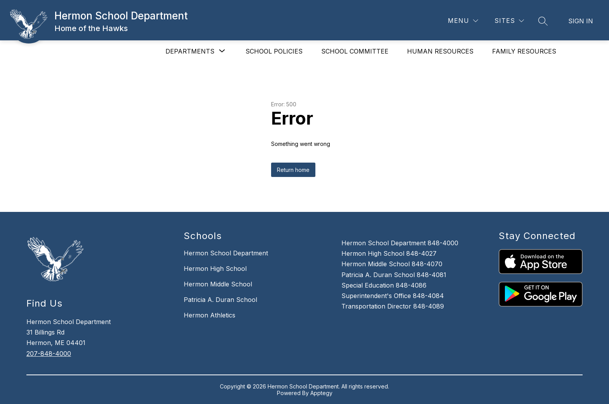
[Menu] (463, 21)
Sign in (580, 21)
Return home (293, 169)
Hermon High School (215, 268)
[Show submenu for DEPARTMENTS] (189, 51)
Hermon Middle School (218, 284)
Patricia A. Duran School (220, 299)
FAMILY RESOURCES (524, 51)
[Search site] (543, 21)
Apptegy (321, 393)
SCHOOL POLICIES (274, 51)
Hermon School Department (226, 253)
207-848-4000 (48, 353)
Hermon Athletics (209, 315)
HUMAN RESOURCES (440, 51)
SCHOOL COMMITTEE (354, 51)
